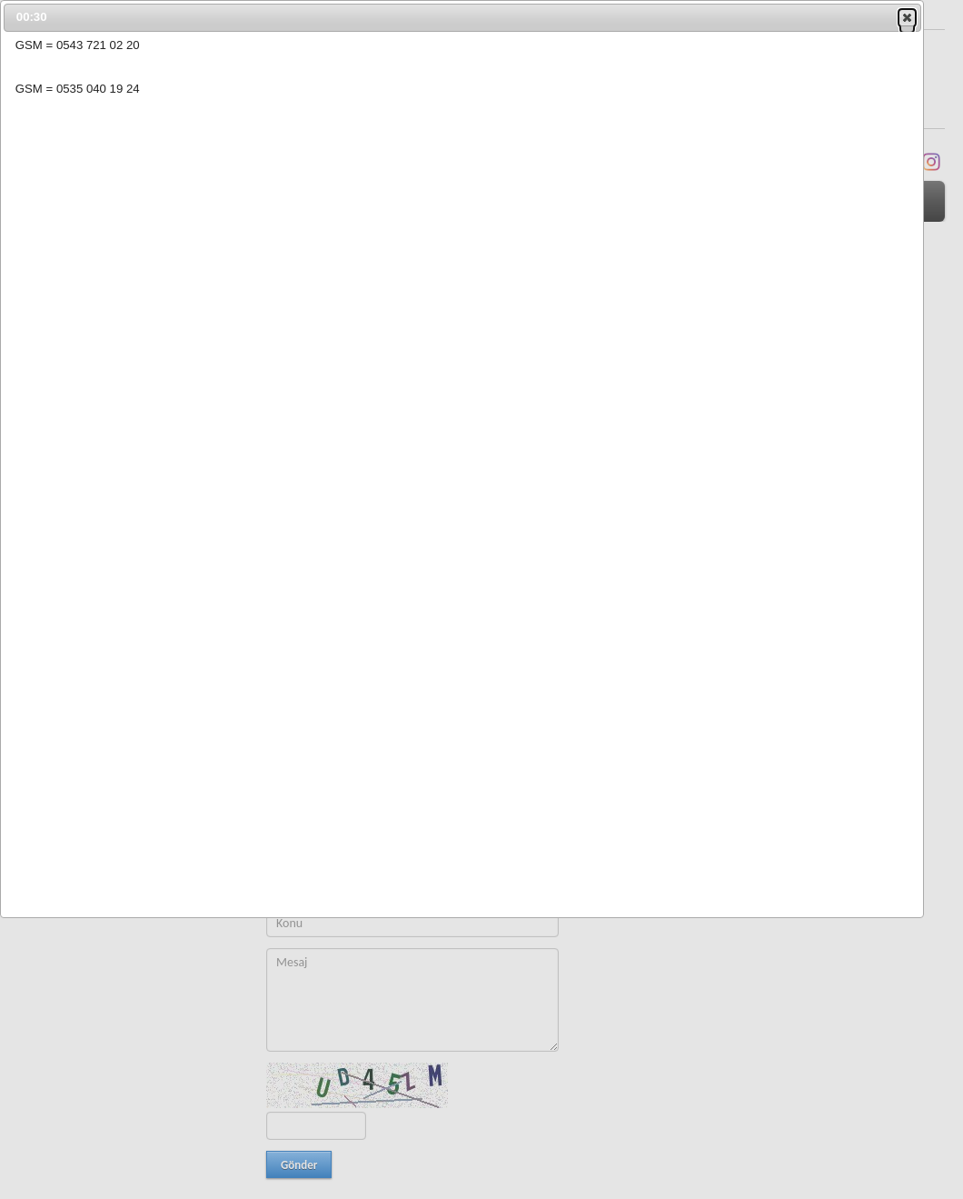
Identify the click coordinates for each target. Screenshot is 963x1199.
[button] (907, 17)
